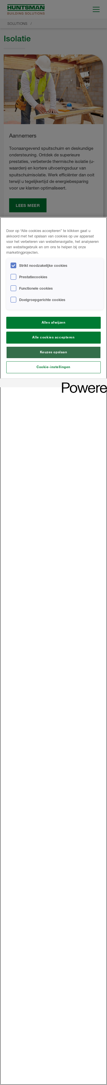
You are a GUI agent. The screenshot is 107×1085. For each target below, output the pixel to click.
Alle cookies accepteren (53, 337)
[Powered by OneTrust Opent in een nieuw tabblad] (82, 383)
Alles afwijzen (54, 322)
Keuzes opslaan (53, 352)
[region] (53, 651)
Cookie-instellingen (53, 367)
